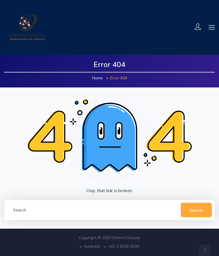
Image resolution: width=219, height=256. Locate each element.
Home (97, 78)
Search (196, 210)
